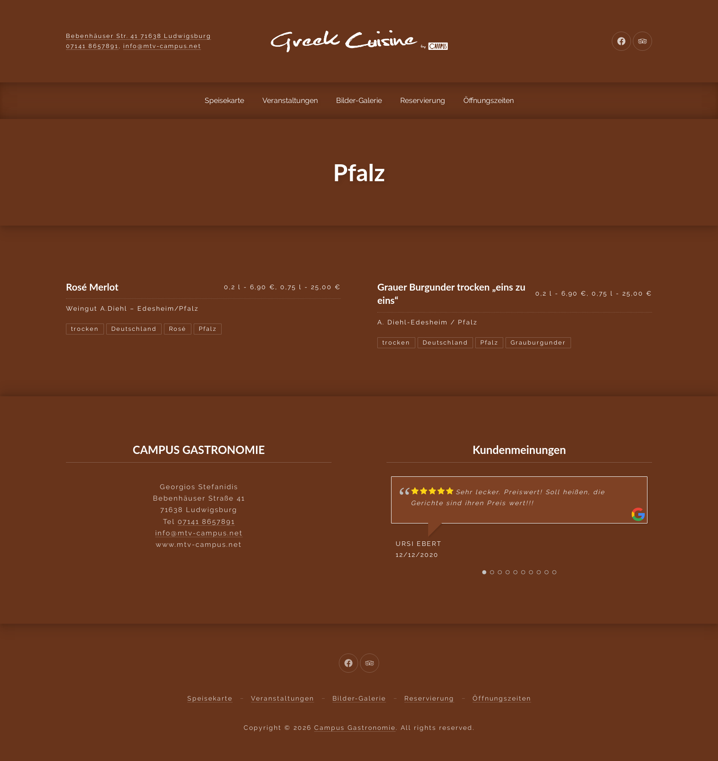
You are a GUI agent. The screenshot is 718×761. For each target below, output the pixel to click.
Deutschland (134, 328)
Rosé (177, 328)
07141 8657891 (92, 46)
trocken (85, 328)
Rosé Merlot (92, 287)
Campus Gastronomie (355, 727)
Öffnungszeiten (488, 100)
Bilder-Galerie (359, 100)
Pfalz (208, 328)
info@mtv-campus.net (162, 46)
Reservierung (422, 100)
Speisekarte (224, 100)
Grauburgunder (538, 342)
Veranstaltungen (290, 100)
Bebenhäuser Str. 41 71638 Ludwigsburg (138, 35)
